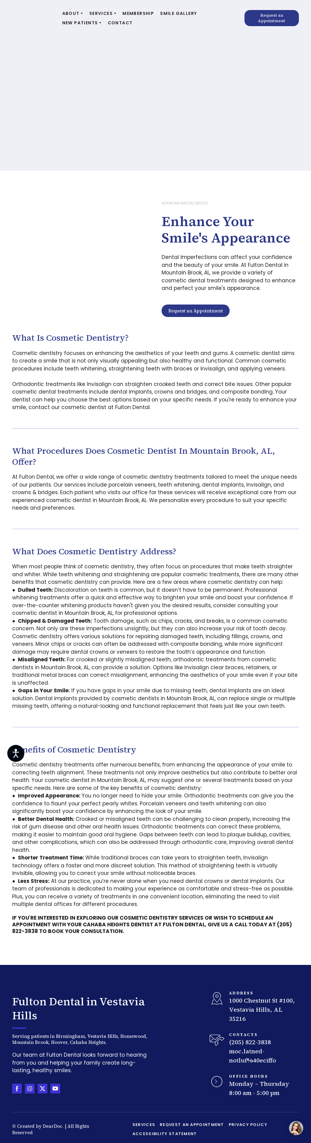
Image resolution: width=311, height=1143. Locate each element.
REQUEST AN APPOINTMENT (192, 1125)
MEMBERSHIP (138, 13)
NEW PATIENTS (80, 23)
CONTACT (120, 23)
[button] (271, 18)
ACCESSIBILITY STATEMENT (164, 1134)
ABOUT (71, 13)
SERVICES (101, 13)
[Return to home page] (32, 18)
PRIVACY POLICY (248, 1125)
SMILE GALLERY (178, 13)
